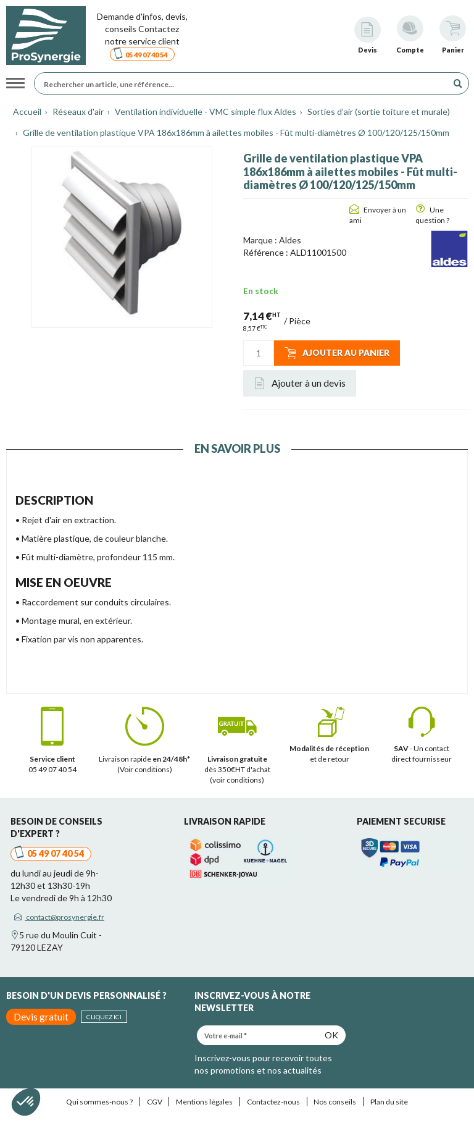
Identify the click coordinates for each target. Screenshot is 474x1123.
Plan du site (389, 1101)
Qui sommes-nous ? (99, 1101)
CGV (154, 1101)
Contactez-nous (273, 1101)
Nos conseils (335, 1101)
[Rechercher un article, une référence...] (244, 83)
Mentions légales (204, 1101)
